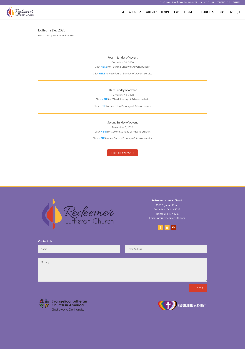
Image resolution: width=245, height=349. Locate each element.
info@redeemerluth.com (170, 218)
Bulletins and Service (63, 35)
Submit (198, 288)
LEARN (165, 12)
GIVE (231, 12)
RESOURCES (207, 12)
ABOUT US (135, 12)
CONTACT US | (223, 2)
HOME (121, 12)
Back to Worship (122, 153)
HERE (102, 73)
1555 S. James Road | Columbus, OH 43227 (178, 2)
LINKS (221, 12)
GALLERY (236, 2)
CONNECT (190, 12)
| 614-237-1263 (207, 2)
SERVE (176, 12)
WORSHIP (151, 12)
